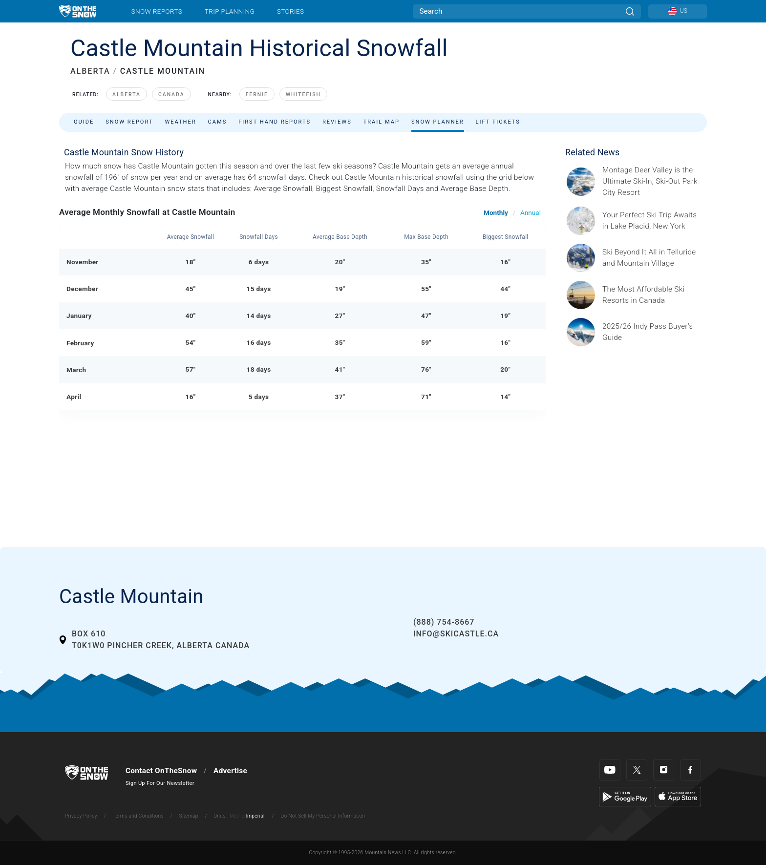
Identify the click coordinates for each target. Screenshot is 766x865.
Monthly (496, 212)
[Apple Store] (678, 796)
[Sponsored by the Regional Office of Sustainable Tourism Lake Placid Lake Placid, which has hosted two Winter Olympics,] (651, 221)
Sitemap (188, 816)
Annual (530, 212)
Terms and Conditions (137, 816)
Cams (217, 122)
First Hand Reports (274, 122)
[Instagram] (663, 770)
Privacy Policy (81, 816)
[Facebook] (690, 770)
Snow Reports (156, 11)
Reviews (337, 122)
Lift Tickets (498, 122)
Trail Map (381, 122)
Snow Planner (437, 122)
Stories (290, 11)
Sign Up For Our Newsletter (160, 783)
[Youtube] (609, 770)
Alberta (126, 94)
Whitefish (303, 94)
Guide (84, 122)
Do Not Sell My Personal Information (322, 816)
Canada (171, 94)
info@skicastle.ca (456, 633)
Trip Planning (230, 11)
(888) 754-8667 (443, 622)
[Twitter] (636, 770)
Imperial (255, 816)
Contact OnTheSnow (161, 770)
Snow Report (129, 122)
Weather (180, 122)
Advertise (230, 770)
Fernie (257, 94)
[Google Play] (625, 796)
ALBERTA (90, 71)
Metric (237, 816)
